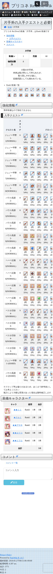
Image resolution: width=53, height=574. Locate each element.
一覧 (26, 15)
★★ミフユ (17, 441)
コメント (10, 44)
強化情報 (10, 36)
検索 (34, 15)
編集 (24, 12)
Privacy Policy (6, 555)
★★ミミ (17, 410)
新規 (16, 12)
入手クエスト (15, 39)
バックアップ (45, 12)
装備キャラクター (14, 42)
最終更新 (16, 15)
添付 (5, 15)
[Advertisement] (26, 521)
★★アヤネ (17, 425)
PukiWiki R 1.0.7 (17, 558)
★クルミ (17, 417)
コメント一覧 (12, 463)
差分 (33, 12)
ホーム (6, 12)
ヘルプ (43, 15)
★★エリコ (17, 433)
